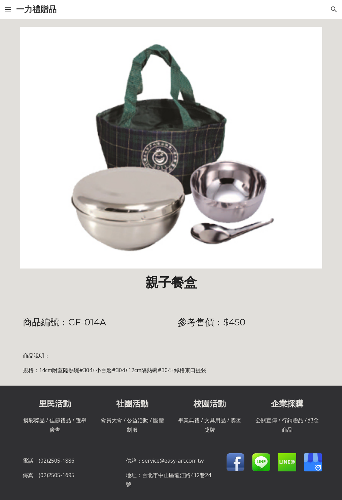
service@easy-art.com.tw (173, 460)
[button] (8, 9)
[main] (171, 283)
